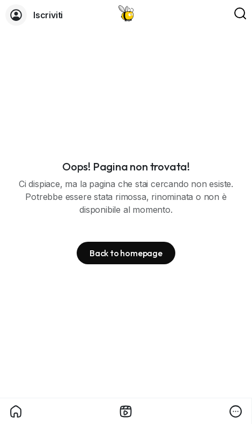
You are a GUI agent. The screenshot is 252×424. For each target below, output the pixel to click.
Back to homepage (126, 253)
